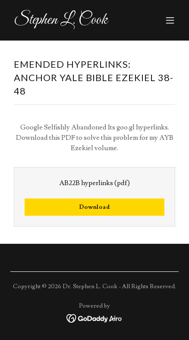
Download (94, 207)
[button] (170, 20)
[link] (69, 21)
